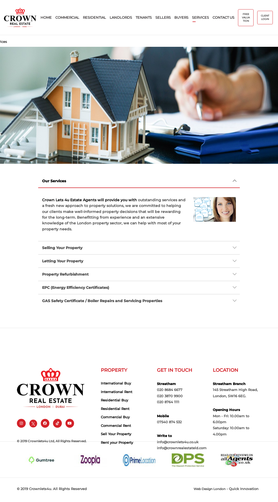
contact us (223, 18)
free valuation (246, 18)
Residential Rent (115, 426)
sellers (163, 18)
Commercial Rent (116, 443)
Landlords (121, 18)
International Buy (116, 401)
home (46, 18)
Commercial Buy (115, 434)
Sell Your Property (116, 451)
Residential (94, 18)
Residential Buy (114, 417)
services (200, 18)
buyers (181, 18)
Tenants (144, 18)
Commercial (67, 18)
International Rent (116, 409)
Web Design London (210, 491)
